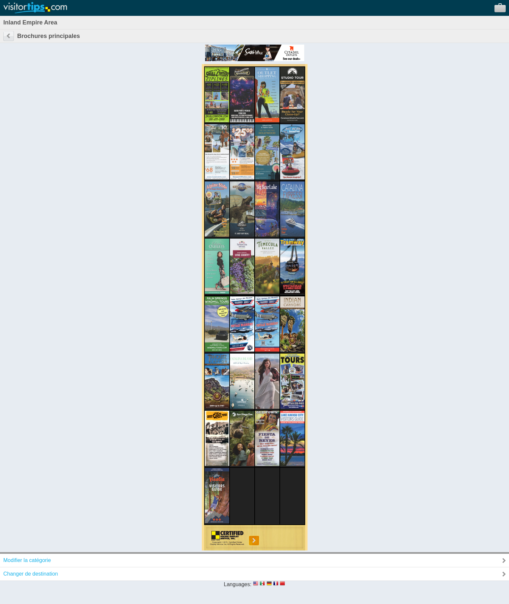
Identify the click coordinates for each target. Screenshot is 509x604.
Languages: (238, 584)
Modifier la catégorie (27, 560)
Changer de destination (30, 574)
